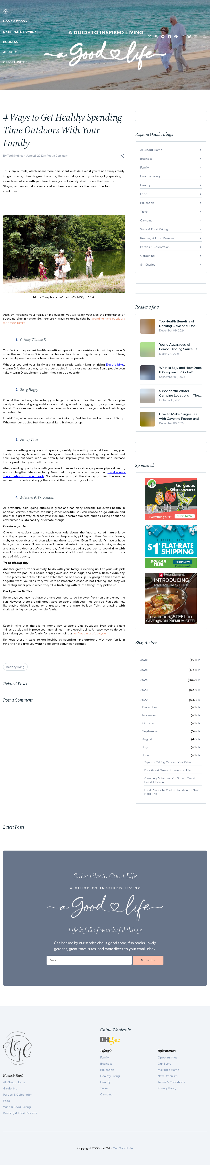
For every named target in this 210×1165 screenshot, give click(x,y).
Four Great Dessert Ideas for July (167, 770)
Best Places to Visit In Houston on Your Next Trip (171, 792)
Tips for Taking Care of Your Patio (167, 762)
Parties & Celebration (155, 247)
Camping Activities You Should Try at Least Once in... (169, 780)
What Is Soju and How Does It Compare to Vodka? (180, 370)
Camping (146, 220)
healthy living (15, 667)
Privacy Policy (167, 1088)
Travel (144, 211)
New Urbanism (168, 1076)
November (149, 715)
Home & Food (14, 21)
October (148, 723)
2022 (144, 700)
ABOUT (8, 52)
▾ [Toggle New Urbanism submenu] (35, 31)
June (145, 755)
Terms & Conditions (171, 1082)
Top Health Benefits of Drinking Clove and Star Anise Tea (177, 323)
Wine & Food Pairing (154, 229)
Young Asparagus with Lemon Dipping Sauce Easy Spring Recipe (180, 346)
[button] (122, 155)
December (149, 707)
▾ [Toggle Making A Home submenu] (26, 21)
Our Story (164, 1063)
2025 (144, 670)
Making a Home (168, 1070)
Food (143, 194)
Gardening (147, 256)
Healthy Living (150, 176)
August (147, 739)
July (145, 747)
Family (144, 167)
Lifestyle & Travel (18, 31)
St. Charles (147, 264)
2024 (144, 680)
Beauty (145, 185)
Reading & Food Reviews (157, 238)
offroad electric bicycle (90, 633)
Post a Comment (57, 155)
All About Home (151, 150)
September (150, 731)
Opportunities (15, 62)
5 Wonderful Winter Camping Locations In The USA (179, 393)
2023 (144, 690)
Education (147, 203)
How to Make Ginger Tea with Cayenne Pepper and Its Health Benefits (179, 416)
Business (10, 42)
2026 (144, 660)
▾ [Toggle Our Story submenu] (15, 52)
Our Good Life (123, 1148)
